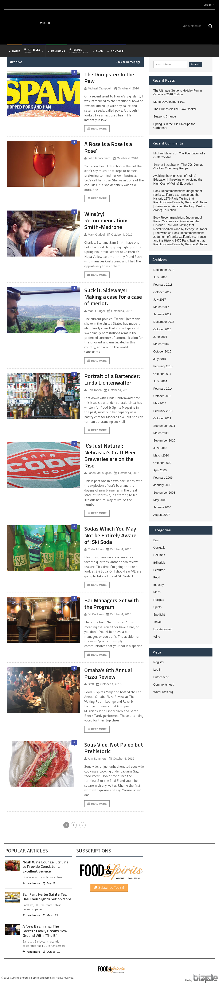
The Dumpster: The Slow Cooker (174, 109)
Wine (156, 636)
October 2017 (162, 292)
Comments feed (163, 684)
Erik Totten (93, 390)
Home (14, 51)
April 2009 (160, 470)
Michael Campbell (97, 88)
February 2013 (163, 411)
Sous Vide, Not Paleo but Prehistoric (113, 747)
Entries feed (161, 677)
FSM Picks (56, 51)
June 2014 (160, 381)
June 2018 (160, 277)
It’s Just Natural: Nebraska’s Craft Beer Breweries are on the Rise (110, 456)
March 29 (50, 915)
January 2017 (162, 314)
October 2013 (162, 396)
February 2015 (163, 366)
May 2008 (159, 500)
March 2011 (161, 433)
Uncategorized (162, 629)
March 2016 (161, 344)
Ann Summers (95, 758)
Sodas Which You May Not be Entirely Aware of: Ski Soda (110, 535)
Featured (159, 570)
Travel (157, 622)
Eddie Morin (94, 549)
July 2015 (159, 359)
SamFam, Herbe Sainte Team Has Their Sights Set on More (47, 896)
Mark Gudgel (94, 234)
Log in (157, 669)
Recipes (158, 599)
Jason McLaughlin (98, 473)
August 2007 (161, 514)
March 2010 (161, 455)
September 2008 (164, 492)
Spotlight (159, 614)
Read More (97, 128)
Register (158, 662)
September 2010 (164, 440)
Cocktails (159, 547)
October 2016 (162, 329)
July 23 (49, 883)
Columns (159, 555)
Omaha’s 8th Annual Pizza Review (108, 673)
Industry (158, 584)
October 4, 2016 (126, 88)
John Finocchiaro (97, 158)
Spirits (157, 607)
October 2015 (162, 351)
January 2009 (162, 485)
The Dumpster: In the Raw (109, 77)
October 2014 (162, 373)
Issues (79, 50)
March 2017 (161, 307)
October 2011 (162, 418)
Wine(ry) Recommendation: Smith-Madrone (105, 220)
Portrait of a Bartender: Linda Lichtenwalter (112, 379)
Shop (98, 51)
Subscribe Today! (109, 888)
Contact (115, 51)
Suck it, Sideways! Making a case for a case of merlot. (113, 296)
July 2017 (159, 299)
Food (156, 577)
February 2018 (163, 284)
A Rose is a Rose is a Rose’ (108, 147)
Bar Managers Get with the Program (111, 603)
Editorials (159, 562)
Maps (157, 592)
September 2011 (164, 425)
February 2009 (163, 477)
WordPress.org (163, 692)
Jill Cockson (94, 614)
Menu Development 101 (169, 101)
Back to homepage (128, 61)
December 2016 (164, 321)
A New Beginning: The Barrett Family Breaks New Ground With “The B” (45, 930)
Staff (89, 684)
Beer (156, 540)
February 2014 (163, 388)
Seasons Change (164, 116)
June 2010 (160, 448)
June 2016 (160, 336)
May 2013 (159, 403)
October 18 (51, 951)
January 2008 (162, 507)
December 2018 (164, 269)
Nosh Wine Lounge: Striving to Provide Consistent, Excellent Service (46, 866)
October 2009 (162, 463)
